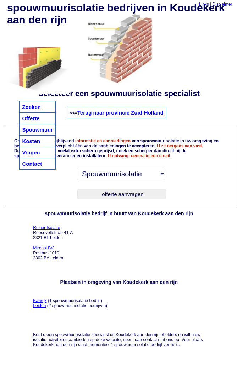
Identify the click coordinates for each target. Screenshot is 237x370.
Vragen (31, 152)
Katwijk (39, 300)
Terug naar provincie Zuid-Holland (120, 113)
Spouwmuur (37, 130)
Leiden (39, 305)
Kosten (31, 141)
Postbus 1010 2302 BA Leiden (48, 252)
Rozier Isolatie (46, 227)
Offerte (30, 118)
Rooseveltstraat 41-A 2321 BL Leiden (53, 232)
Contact (32, 164)
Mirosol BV (43, 247)
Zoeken (31, 107)
